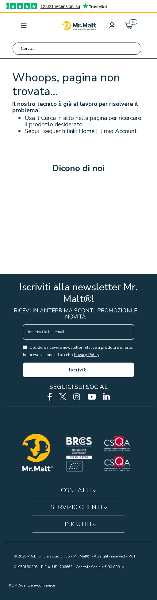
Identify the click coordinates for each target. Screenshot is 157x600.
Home (86, 131)
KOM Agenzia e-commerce (32, 585)
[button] (111, 25)
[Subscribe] (78, 370)
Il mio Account (118, 131)
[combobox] (77, 49)
